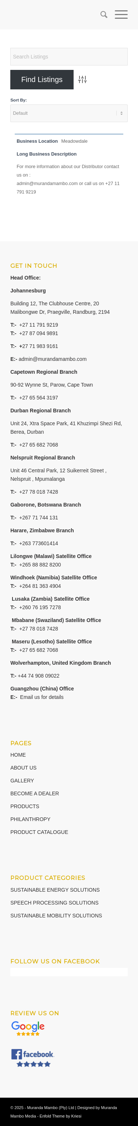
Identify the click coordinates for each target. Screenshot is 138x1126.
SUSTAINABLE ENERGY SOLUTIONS (55, 890)
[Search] (100, 14)
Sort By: (18, 100)
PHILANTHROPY (30, 819)
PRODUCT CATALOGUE (39, 832)
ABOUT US (23, 768)
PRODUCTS (24, 806)
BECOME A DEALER (34, 793)
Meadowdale (74, 141)
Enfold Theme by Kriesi (61, 1116)
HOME (18, 755)
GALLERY (22, 781)
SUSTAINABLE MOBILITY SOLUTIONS (56, 916)
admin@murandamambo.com (53, 359)
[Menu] (117, 14)
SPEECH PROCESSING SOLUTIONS (54, 903)
